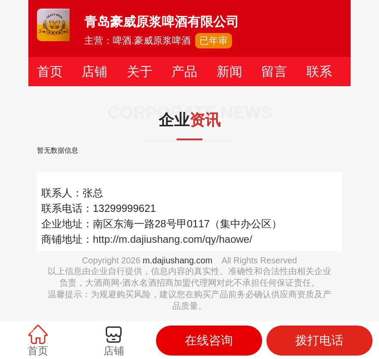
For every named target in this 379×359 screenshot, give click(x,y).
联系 (319, 71)
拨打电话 (319, 340)
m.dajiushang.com (177, 260)
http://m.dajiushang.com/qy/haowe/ (172, 239)
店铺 (94, 71)
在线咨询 (209, 340)
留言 (274, 71)
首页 (50, 71)
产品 (184, 71)
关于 (140, 71)
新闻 (229, 71)
